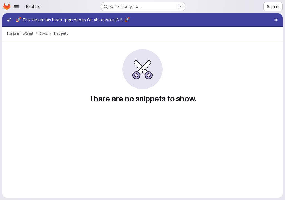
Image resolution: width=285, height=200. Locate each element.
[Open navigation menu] (16, 6)
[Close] (276, 20)
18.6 (118, 20)
